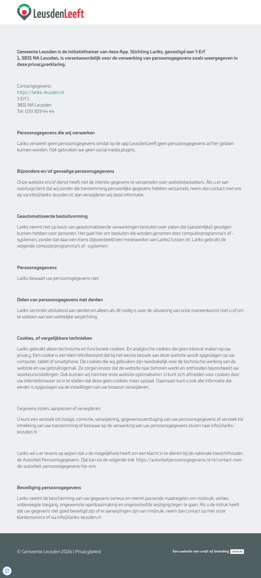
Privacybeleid (88, 551)
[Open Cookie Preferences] (7, 571)
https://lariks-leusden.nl (40, 92)
